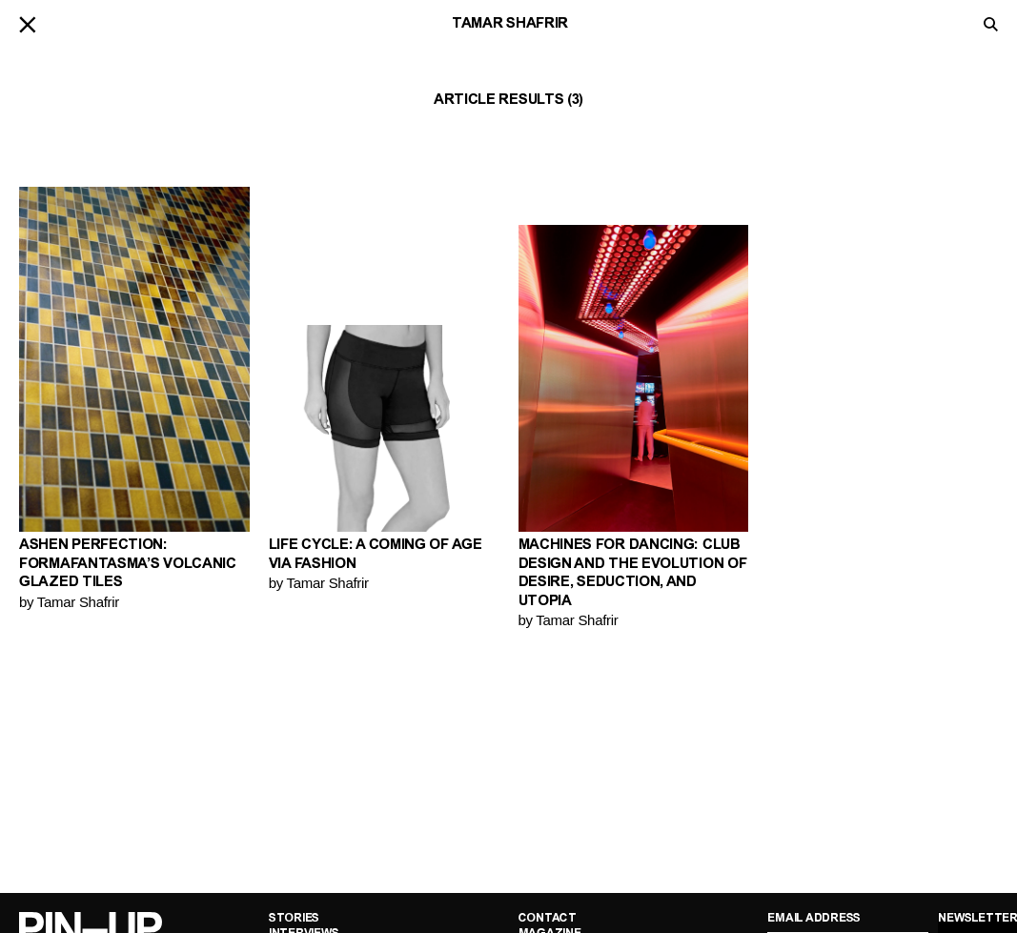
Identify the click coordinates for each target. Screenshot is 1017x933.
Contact (548, 918)
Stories (294, 918)
